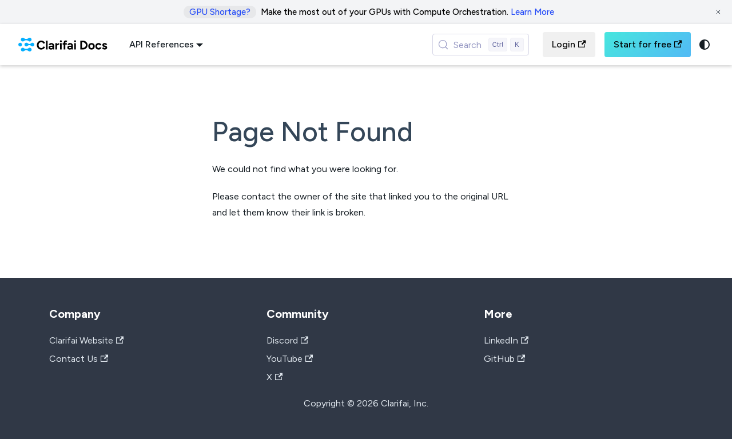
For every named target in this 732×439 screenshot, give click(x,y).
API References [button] (161, 44)
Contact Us (78, 358)
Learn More (532, 12)
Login (569, 44)
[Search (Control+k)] (481, 44)
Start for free (648, 44)
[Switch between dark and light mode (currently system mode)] (704, 44)
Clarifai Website (86, 340)
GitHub (504, 358)
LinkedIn (506, 340)
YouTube (289, 358)
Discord (287, 340)
